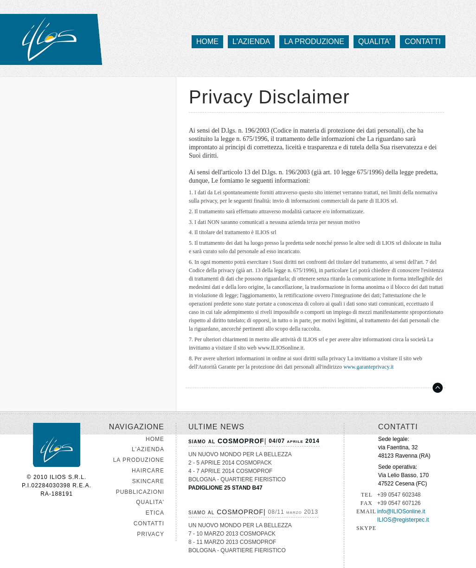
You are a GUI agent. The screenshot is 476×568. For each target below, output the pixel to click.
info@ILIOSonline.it (401, 511)
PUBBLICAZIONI (140, 492)
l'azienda (251, 41)
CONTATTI (149, 523)
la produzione (314, 41)
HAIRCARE (148, 470)
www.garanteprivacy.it (368, 367)
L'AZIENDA (148, 449)
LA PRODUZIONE (138, 460)
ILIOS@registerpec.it (403, 520)
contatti (423, 41)
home (207, 41)
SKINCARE (148, 481)
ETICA (155, 513)
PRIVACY (150, 534)
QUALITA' (150, 502)
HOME (155, 439)
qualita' (374, 41)
